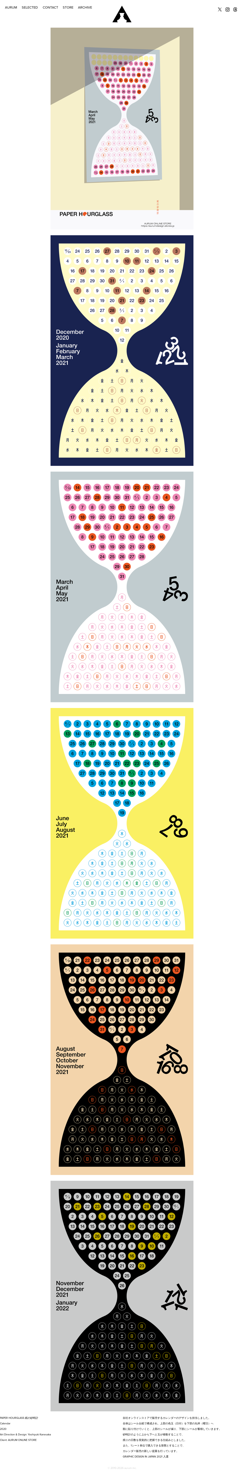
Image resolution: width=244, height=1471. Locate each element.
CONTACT (50, 7)
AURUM (11, 7)
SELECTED (30, 7)
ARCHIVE (85, 7)
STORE (68, 7)
